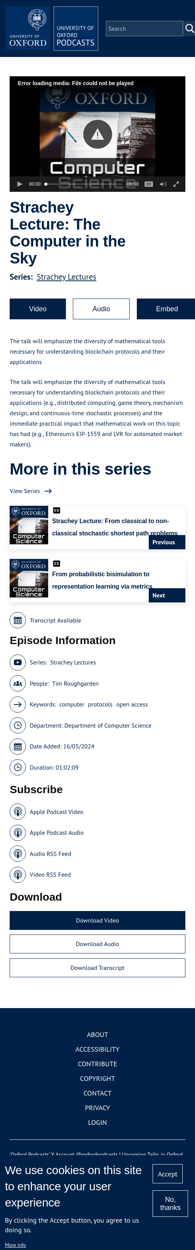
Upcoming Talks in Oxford (152, 1154)
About (97, 1034)
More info (15, 1245)
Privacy (97, 1107)
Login (97, 1122)
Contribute (97, 1063)
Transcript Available (55, 620)
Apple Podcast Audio (57, 832)
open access (132, 704)
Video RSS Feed (50, 874)
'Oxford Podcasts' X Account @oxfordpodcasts (64, 1154)
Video (38, 309)
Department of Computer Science (107, 725)
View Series (25, 491)
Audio (101, 309)
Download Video (97, 920)
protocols (100, 704)
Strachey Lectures (66, 277)
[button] (97, 134)
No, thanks (170, 1203)
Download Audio (97, 944)
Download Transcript (97, 967)
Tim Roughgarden (75, 683)
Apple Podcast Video (56, 811)
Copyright (97, 1078)
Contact (98, 1093)
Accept (168, 1173)
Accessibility (97, 1049)
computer (71, 704)
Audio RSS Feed (50, 853)
